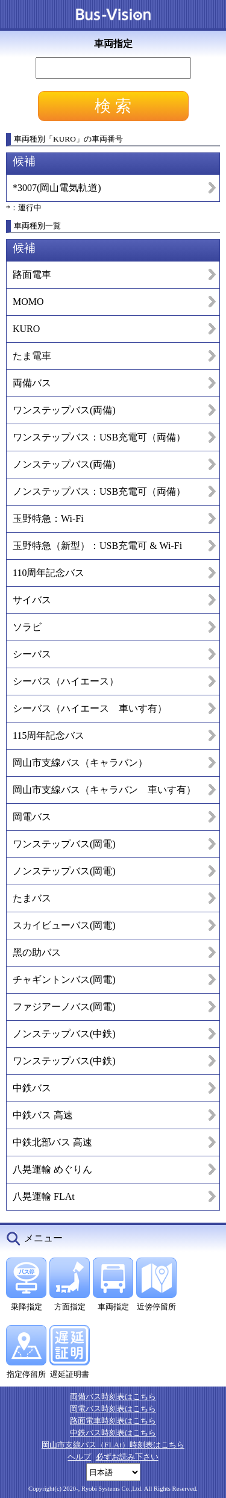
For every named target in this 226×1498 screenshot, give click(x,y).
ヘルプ (79, 1456)
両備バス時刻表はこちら (113, 1396)
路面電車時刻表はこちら (113, 1420)
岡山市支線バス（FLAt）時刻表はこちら (113, 1444)
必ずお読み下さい (127, 1456)
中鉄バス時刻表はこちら (113, 1432)
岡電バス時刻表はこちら (113, 1408)
